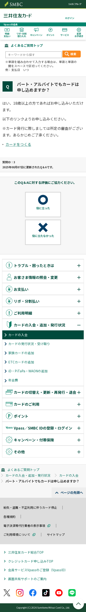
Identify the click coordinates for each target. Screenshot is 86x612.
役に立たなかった (43, 236)
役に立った (43, 208)
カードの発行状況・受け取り (29, 343)
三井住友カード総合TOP (26, 552)
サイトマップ (56, 534)
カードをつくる (18, 144)
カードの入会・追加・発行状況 (28, 475)
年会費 (13, 380)
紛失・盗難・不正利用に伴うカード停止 (30, 507)
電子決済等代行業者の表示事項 (24, 525)
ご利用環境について (16, 534)
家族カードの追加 (21, 353)
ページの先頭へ (72, 492)
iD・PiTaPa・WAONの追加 (27, 371)
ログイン (69, 18)
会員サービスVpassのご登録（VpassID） (38, 570)
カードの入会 (18, 334)
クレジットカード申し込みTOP (30, 561)
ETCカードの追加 (21, 362)
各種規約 (9, 516)
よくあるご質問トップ (27, 45)
